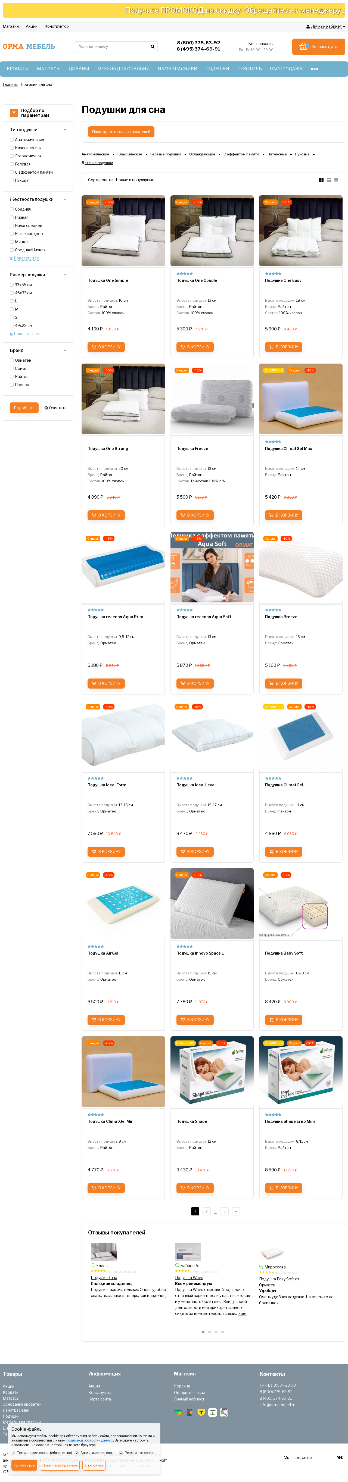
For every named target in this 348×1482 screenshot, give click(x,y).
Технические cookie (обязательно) (41, 1453)
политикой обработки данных (89, 1440)
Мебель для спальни (22, 1422)
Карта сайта (99, 1399)
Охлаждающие (202, 154)
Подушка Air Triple (107, 1285)
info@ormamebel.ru (277, 1404)
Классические (129, 154)
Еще (327, 1313)
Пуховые (302, 154)
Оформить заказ (189, 1392)
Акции (8, 1386)
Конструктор (100, 1392)
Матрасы (11, 1398)
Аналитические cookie (95, 1453)
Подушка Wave (273, 1277)
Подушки (11, 1416)
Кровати (10, 1392)
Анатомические (95, 154)
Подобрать (24, 407)
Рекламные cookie (136, 1453)
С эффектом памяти (241, 154)
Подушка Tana (188, 1277)
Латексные (277, 154)
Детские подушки (97, 163)
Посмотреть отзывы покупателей (121, 132)
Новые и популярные (135, 179)
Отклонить (94, 1465)
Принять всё (24, 1465)
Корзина (182, 1386)
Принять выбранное (59, 1465)
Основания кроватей (22, 1404)
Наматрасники (16, 1410)
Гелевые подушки (165, 154)
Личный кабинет (189, 1399)
